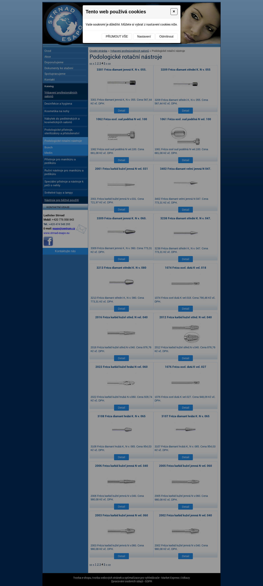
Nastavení (144, 36)
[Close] (174, 11)
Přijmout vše (117, 36)
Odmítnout (166, 36)
